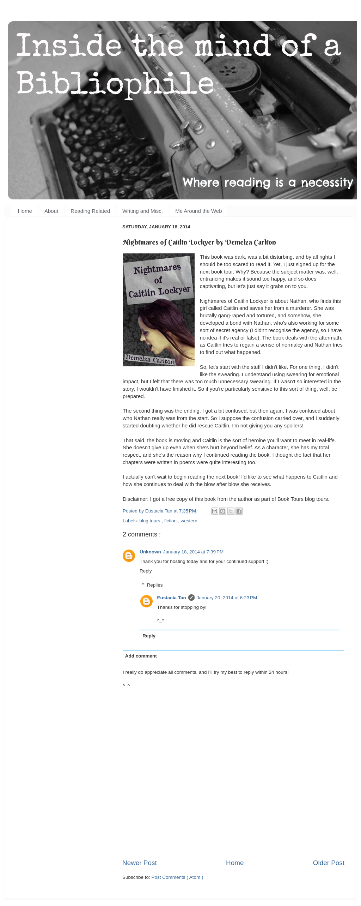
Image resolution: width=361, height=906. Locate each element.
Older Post (328, 862)
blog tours (150, 520)
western (188, 520)
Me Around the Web (198, 211)
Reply (146, 571)
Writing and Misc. (142, 211)
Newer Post (139, 862)
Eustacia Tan (171, 597)
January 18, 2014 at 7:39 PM (193, 551)
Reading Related (90, 211)
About (51, 211)
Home (25, 211)
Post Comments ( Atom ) (177, 877)
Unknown (150, 551)
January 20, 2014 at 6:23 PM (227, 597)
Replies (155, 585)
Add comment (141, 656)
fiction (171, 520)
